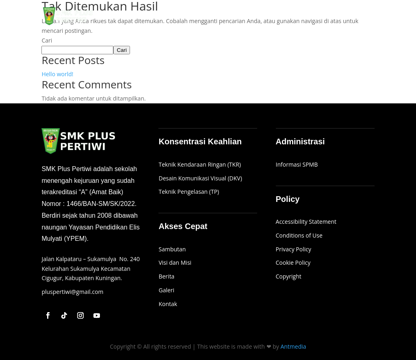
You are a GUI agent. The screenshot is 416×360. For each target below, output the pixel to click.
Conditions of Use (299, 235)
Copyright (288, 276)
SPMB (287, 16)
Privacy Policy (293, 249)
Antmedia (293, 346)
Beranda (204, 16)
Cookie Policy (293, 262)
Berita (337, 16)
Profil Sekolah (243, 16)
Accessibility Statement (306, 221)
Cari (46, 40)
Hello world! (57, 74)
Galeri (312, 16)
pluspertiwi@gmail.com (72, 292)
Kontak (365, 16)
